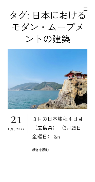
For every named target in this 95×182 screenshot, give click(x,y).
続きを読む (40, 149)
